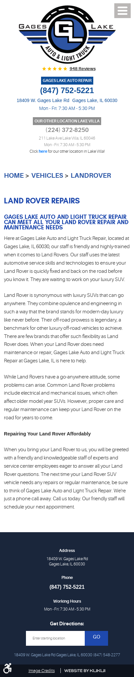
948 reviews (83, 68)
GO (96, 637)
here (43, 151)
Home (14, 175)
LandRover (91, 175)
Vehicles (47, 175)
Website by (85, 671)
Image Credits (42, 670)
